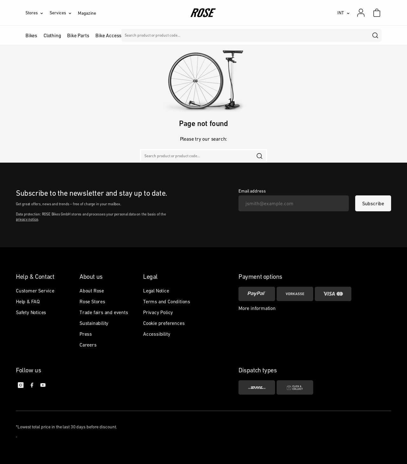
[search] (375, 35)
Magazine (87, 13)
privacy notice (27, 219)
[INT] (343, 13)
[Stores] (37, 13)
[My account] (361, 13)
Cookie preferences (163, 323)
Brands (162, 35)
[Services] (64, 13)
